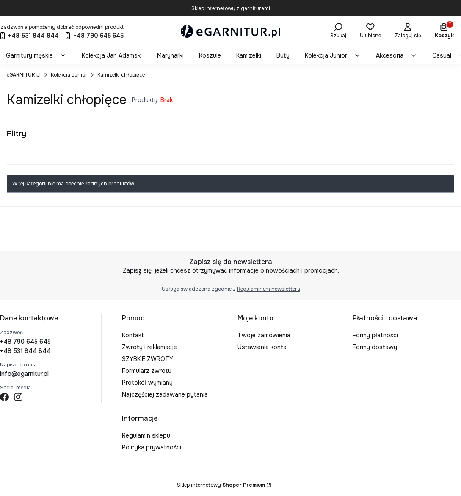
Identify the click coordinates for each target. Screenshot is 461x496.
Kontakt (133, 335)
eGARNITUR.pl (24, 75)
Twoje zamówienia (263, 335)
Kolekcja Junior (69, 75)
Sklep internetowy (221, 485)
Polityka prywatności (151, 447)
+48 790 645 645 (25, 341)
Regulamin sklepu (146, 435)
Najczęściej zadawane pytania (165, 394)
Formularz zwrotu (146, 371)
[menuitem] (36, 55)
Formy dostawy (375, 347)
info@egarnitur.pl (24, 374)
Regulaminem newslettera (268, 289)
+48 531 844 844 (25, 351)
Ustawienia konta (262, 347)
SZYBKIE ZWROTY (147, 359)
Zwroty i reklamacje (149, 347)
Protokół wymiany (147, 382)
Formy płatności (375, 335)
